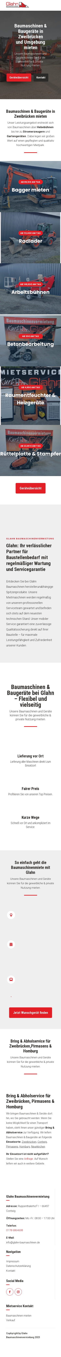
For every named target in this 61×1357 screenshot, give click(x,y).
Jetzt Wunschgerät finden (30, 1013)
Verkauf (10, 1320)
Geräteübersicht (18, 77)
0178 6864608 (14, 1230)
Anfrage (28, 1158)
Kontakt (40, 77)
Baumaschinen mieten (18, 1315)
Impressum (12, 1261)
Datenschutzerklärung (18, 1266)
